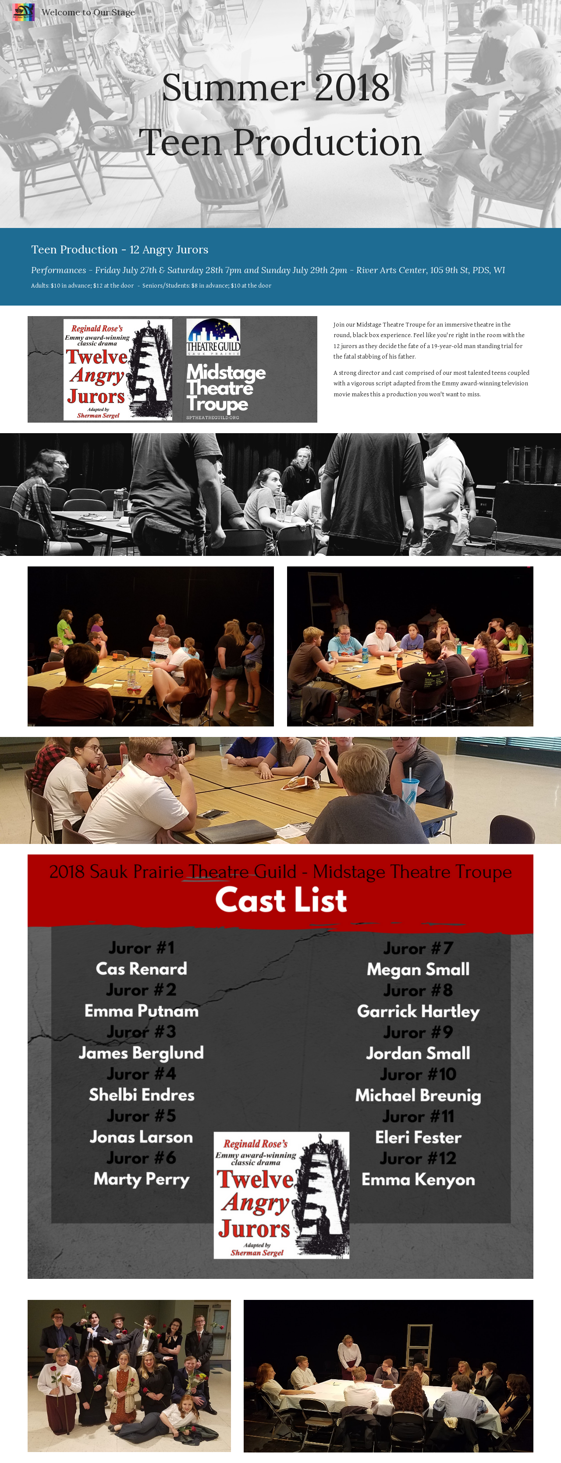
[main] (280, 114)
